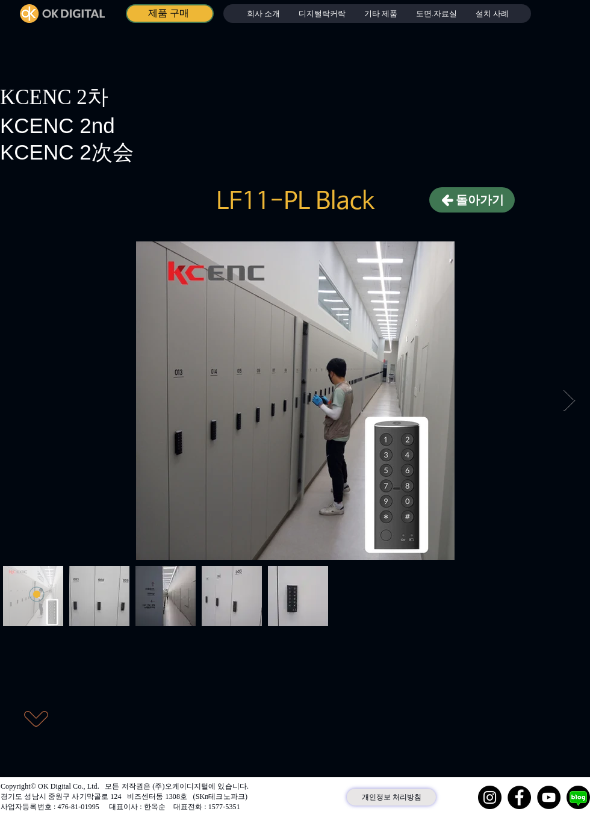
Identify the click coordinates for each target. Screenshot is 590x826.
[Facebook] (519, 797)
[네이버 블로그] (578, 797)
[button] (322, 13)
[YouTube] (548, 797)
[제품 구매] (170, 13)
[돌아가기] (472, 200)
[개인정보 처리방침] (391, 797)
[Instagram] (490, 797)
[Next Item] (569, 400)
